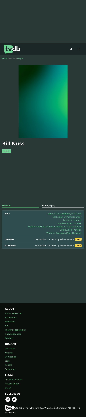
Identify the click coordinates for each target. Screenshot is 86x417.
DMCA (8, 387)
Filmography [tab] (48, 205)
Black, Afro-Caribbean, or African (65, 213)
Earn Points (11, 317)
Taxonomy (10, 369)
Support (9, 337)
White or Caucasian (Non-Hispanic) (64, 232)
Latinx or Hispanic (72, 220)
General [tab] (6, 205)
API (6, 325)
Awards (9, 352)
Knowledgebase (13, 333)
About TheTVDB (13, 313)
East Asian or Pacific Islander (67, 216)
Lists (7, 360)
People (20, 58)
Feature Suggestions (15, 329)
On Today (10, 348)
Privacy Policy (12, 383)
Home (4, 58)
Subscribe (10, 321)
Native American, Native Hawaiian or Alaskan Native (55, 226)
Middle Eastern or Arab (70, 223)
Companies (10, 356)
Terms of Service (13, 379)
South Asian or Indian (71, 229)
